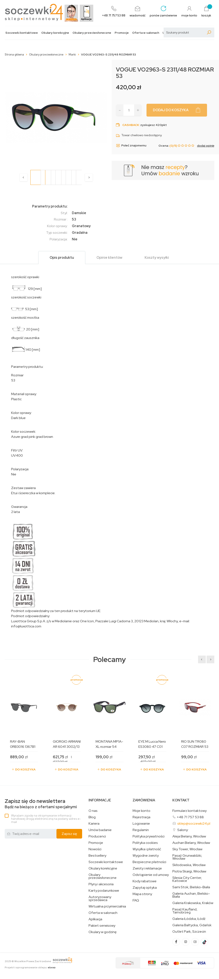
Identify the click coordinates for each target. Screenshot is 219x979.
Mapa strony (142, 894)
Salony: (182, 830)
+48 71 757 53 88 (190, 817)
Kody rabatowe (145, 881)
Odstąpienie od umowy (151, 875)
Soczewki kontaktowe (21, 32)
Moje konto (141, 811)
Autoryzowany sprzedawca (100, 898)
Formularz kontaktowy (189, 810)
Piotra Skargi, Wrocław (189, 871)
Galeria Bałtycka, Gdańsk (192, 925)
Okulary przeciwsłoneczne (92, 32)
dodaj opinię (205, 146)
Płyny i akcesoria (101, 884)
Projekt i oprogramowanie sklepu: (30, 967)
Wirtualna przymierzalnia (107, 906)
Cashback (130, 125)
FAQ (136, 900)
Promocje (121, 32)
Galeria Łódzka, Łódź (189, 919)
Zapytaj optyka (145, 887)
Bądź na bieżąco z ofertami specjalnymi (41, 803)
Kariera (94, 823)
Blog (92, 817)
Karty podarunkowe (104, 890)
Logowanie (141, 823)
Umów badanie (100, 830)
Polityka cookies (145, 843)
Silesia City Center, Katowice (187, 879)
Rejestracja (141, 817)
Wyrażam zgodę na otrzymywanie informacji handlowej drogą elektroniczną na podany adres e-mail (46, 819)
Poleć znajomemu (131, 145)
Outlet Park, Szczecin (189, 931)
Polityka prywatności (148, 836)
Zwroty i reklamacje (147, 868)
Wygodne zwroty (146, 855)
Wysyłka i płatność (147, 849)
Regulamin (141, 830)
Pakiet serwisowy (102, 925)
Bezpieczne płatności (149, 862)
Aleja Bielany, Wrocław (189, 836)
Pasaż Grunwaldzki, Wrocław (187, 857)
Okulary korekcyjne (55, 32)
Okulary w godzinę (103, 932)
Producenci (97, 836)
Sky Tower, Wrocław (187, 849)
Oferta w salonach (146, 32)
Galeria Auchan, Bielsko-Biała (191, 895)
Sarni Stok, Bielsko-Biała (191, 887)
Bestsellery (97, 855)
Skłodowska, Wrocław (189, 865)
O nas (93, 811)
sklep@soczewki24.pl (193, 823)
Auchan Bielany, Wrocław (191, 843)
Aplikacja (95, 919)
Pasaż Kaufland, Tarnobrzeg (184, 911)
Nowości (95, 849)
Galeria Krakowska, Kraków (192, 903)
